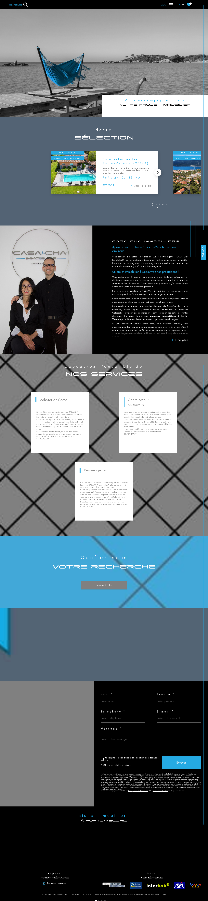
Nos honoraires (106, 895)
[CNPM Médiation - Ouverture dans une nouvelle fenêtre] (113, 885)
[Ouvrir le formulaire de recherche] (18, 4)
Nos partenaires (140, 895)
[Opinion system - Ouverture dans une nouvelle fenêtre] (136, 885)
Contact (203, 252)
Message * (111, 728)
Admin (130, 895)
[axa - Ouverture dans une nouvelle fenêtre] (179, 885)
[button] (157, 172)
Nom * (107, 694)
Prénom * (166, 694)
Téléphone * (113, 711)
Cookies (163, 895)
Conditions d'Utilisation (160, 791)
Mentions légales (120, 895)
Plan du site (94, 895)
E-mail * (165, 711)
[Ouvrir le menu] (166, 4)
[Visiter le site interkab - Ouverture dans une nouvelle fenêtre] (158, 885)
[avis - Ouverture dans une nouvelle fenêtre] (195, 885)
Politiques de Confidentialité (138, 791)
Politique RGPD (153, 895)
